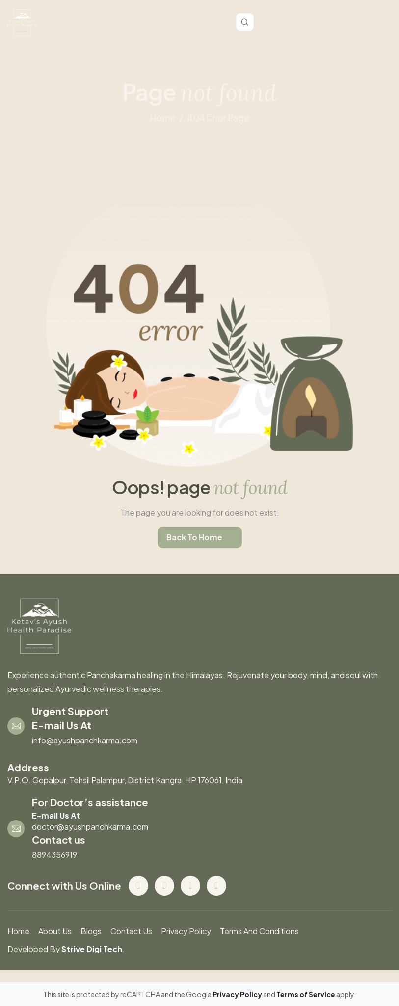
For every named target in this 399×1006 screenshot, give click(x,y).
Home (18, 931)
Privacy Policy (186, 931)
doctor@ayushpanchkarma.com (90, 826)
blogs (91, 931)
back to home (194, 537)
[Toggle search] (245, 22)
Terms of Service (306, 994)
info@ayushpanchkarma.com (84, 740)
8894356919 (54, 854)
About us (55, 931)
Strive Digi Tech (91, 949)
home (162, 117)
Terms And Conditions (259, 931)
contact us (131, 931)
